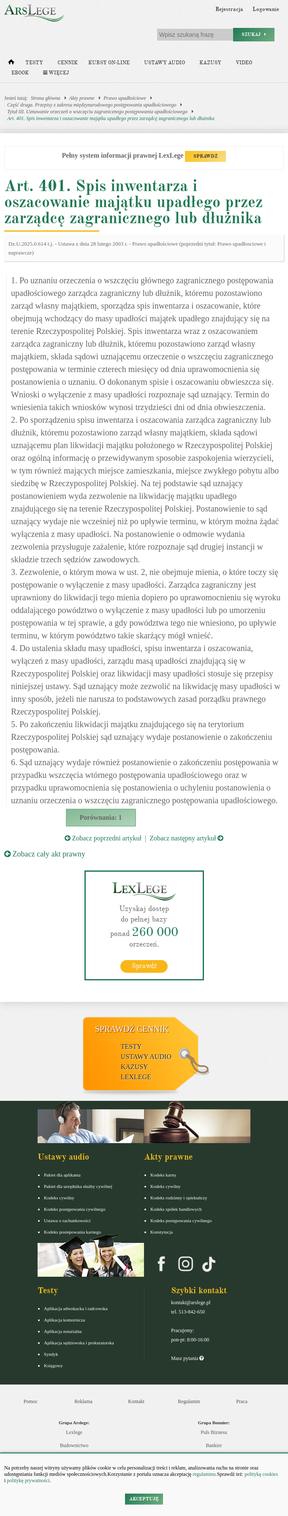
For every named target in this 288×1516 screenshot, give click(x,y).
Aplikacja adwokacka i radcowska (76, 1308)
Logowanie (266, 9)
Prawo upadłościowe (124, 98)
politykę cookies (261, 1474)
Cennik (67, 63)
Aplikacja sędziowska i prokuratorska (79, 1342)
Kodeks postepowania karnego (72, 1231)
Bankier (214, 1445)
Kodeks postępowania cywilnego (74, 1209)
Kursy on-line (109, 63)
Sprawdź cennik (132, 1029)
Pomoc (31, 1401)
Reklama (83, 1401)
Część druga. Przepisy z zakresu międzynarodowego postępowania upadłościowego (91, 105)
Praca (241, 1401)
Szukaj (254, 34)
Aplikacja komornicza (64, 1319)
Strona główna (45, 98)
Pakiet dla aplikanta (62, 1174)
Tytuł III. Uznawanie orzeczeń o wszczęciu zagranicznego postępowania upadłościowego (97, 112)
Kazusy (210, 63)
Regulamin (189, 1401)
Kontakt (136, 1401)
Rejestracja (229, 9)
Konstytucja (161, 1231)
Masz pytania (187, 1358)
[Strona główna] (11, 63)
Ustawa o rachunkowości (67, 1220)
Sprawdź (144, 966)
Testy (34, 63)
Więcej (56, 73)
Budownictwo (74, 1445)
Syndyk (51, 1354)
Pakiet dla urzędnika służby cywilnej (78, 1186)
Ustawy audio (164, 63)
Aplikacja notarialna (63, 1331)
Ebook (20, 73)
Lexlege (74, 1432)
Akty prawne (82, 98)
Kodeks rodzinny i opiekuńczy (178, 1197)
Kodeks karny (163, 1174)
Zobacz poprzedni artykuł (103, 838)
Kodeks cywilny (59, 1197)
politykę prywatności (28, 1480)
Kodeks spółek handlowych (176, 1209)
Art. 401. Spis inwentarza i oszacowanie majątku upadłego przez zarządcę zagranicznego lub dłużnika (111, 118)
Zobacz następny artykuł (186, 838)
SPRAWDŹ (205, 156)
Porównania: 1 (101, 817)
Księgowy (53, 1365)
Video (244, 63)
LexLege (136, 1077)
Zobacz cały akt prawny (44, 854)
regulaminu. (204, 1474)
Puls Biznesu (214, 1432)
